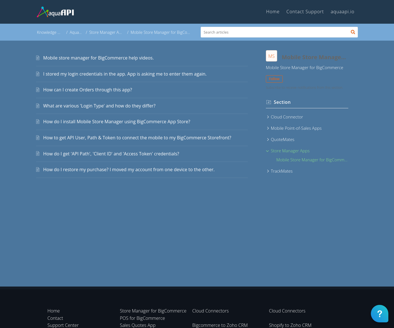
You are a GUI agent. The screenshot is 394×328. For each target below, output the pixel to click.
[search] (279, 32)
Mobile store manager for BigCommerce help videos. (98, 58)
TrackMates (282, 171)
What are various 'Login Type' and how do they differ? (99, 106)
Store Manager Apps (108, 32)
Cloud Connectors (210, 311)
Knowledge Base (51, 32)
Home (53, 311)
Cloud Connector (287, 117)
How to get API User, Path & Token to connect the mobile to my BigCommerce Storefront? (137, 138)
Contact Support (305, 11)
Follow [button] (274, 78)
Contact (55, 318)
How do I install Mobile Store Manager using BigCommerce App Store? (116, 121)
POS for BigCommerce (142, 318)
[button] (353, 32)
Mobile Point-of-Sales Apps (296, 128)
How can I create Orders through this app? (87, 90)
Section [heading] (282, 102)
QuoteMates (283, 139)
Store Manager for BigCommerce (153, 311)
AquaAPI (77, 32)
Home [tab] (273, 11)
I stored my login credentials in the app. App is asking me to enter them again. (125, 74)
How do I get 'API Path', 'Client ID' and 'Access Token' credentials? (111, 154)
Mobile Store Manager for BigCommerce (312, 159)
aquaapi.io (342, 11)
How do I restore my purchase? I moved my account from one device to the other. (129, 169)
